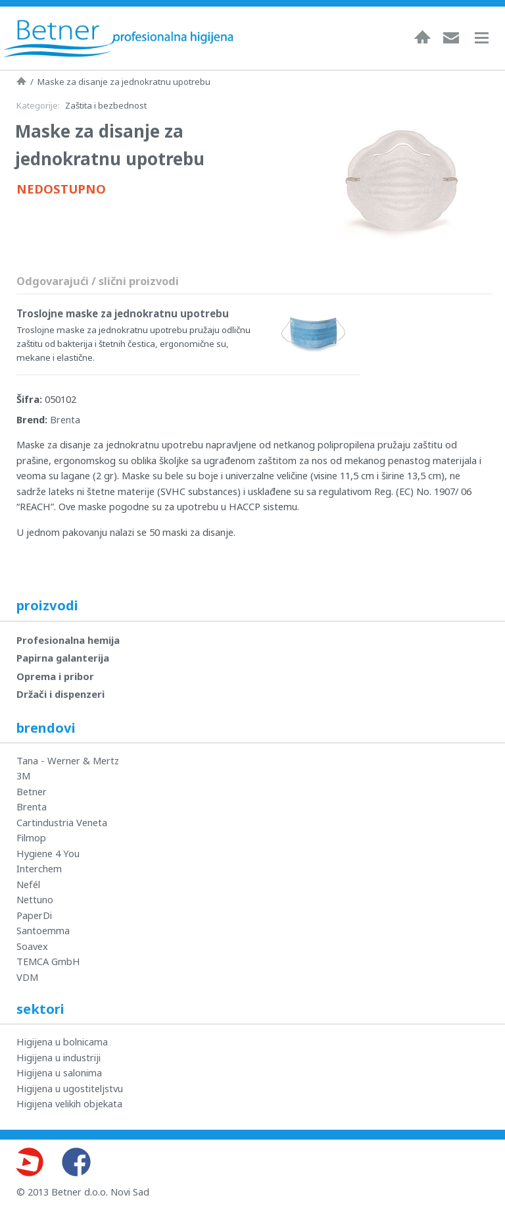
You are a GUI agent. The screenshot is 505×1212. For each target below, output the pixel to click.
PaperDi (34, 915)
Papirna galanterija (62, 657)
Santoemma (43, 930)
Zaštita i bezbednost (106, 105)
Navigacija (488, 37)
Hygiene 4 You (48, 853)
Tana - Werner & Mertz (67, 760)
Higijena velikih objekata (69, 1103)
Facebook (76, 1162)
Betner (31, 791)
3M (23, 775)
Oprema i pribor (55, 676)
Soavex (32, 946)
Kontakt (451, 36)
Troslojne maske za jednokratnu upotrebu (122, 313)
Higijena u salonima (59, 1072)
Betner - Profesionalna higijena (118, 38)
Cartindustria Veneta (61, 822)
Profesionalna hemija (68, 639)
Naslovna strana (21, 81)
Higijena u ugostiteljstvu (69, 1088)
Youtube (29, 1162)
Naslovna (422, 36)
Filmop (31, 837)
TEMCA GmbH (48, 961)
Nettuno (34, 899)
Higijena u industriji (58, 1057)
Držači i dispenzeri (60, 693)
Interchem (39, 868)
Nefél (28, 884)
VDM (27, 977)
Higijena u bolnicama (62, 1041)
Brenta (65, 419)
